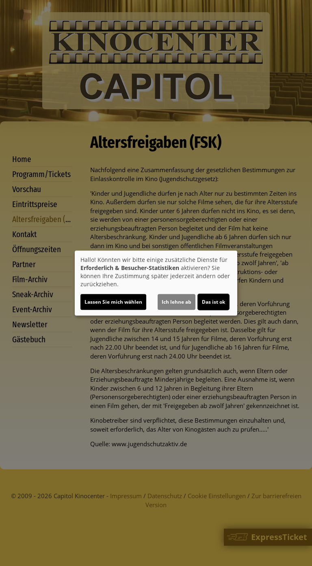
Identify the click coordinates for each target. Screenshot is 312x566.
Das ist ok (213, 301)
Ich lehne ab (176, 301)
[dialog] (156, 283)
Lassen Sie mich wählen (113, 301)
